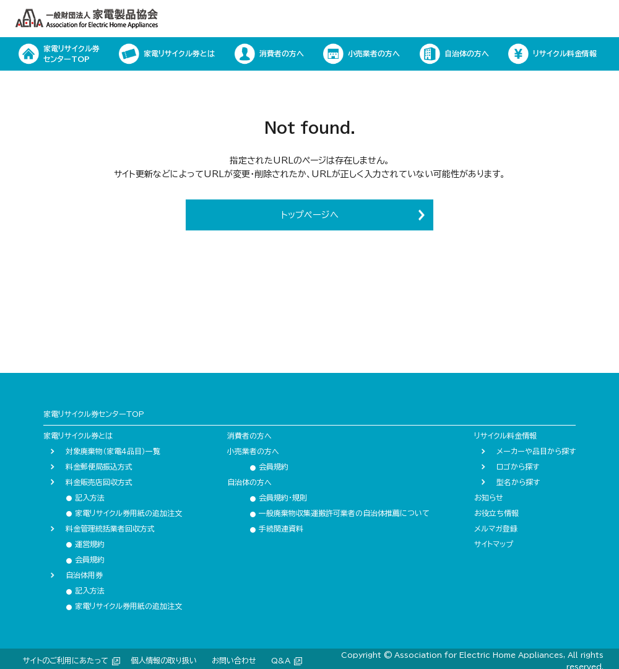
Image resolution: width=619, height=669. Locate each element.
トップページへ (353, 215)
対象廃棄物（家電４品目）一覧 (113, 450)
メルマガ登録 (495, 524)
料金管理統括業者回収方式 (110, 526)
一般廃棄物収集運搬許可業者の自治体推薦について (339, 511)
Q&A (286, 656)
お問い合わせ (233, 656)
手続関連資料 (276, 526)
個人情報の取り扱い (163, 656)
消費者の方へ (249, 435)
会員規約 (85, 556)
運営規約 (85, 540)
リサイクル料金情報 (505, 435)
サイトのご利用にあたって (71, 656)
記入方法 (85, 495)
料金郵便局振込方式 (99, 465)
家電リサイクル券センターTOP (93, 414)
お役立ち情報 (496, 510)
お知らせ (488, 495)
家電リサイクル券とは (78, 435)
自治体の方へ (249, 480)
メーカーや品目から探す (536, 450)
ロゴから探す (517, 465)
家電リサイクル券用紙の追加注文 (124, 510)
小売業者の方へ (253, 450)
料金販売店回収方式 (99, 480)
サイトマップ (493, 539)
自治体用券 (84, 571)
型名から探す (518, 480)
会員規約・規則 (278, 495)
